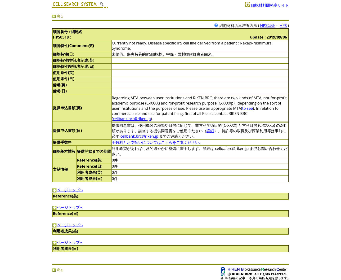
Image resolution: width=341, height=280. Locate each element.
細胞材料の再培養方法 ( (237, 25)
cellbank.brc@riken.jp (132, 118)
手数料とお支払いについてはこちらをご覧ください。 (157, 142)
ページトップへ (67, 189)
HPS (283, 25)
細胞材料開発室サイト (267, 5)
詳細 (210, 130)
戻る (57, 16)
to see (247, 108)
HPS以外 (267, 25)
